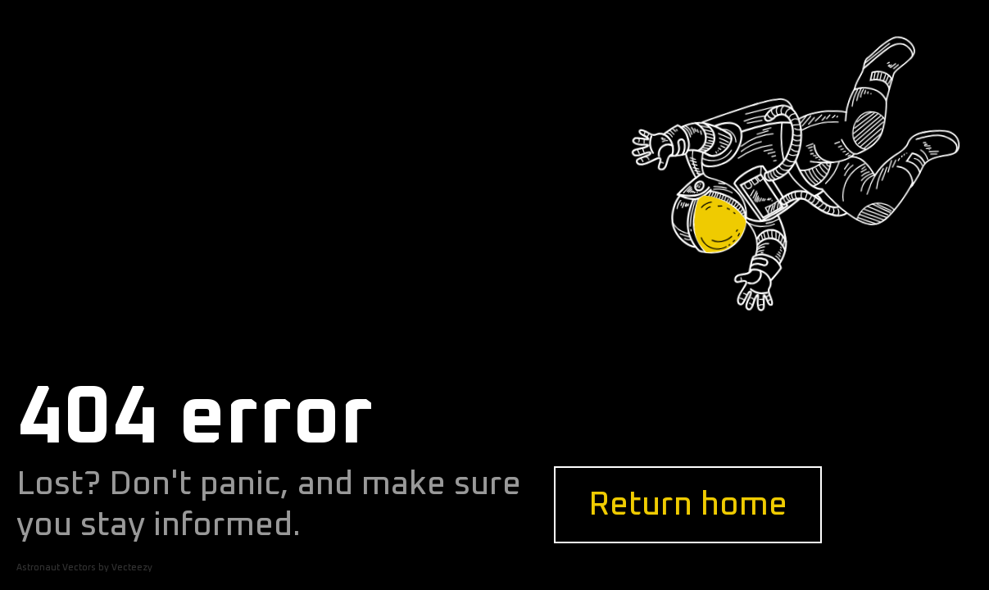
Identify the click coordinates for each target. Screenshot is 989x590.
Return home (687, 504)
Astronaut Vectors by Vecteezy (84, 567)
